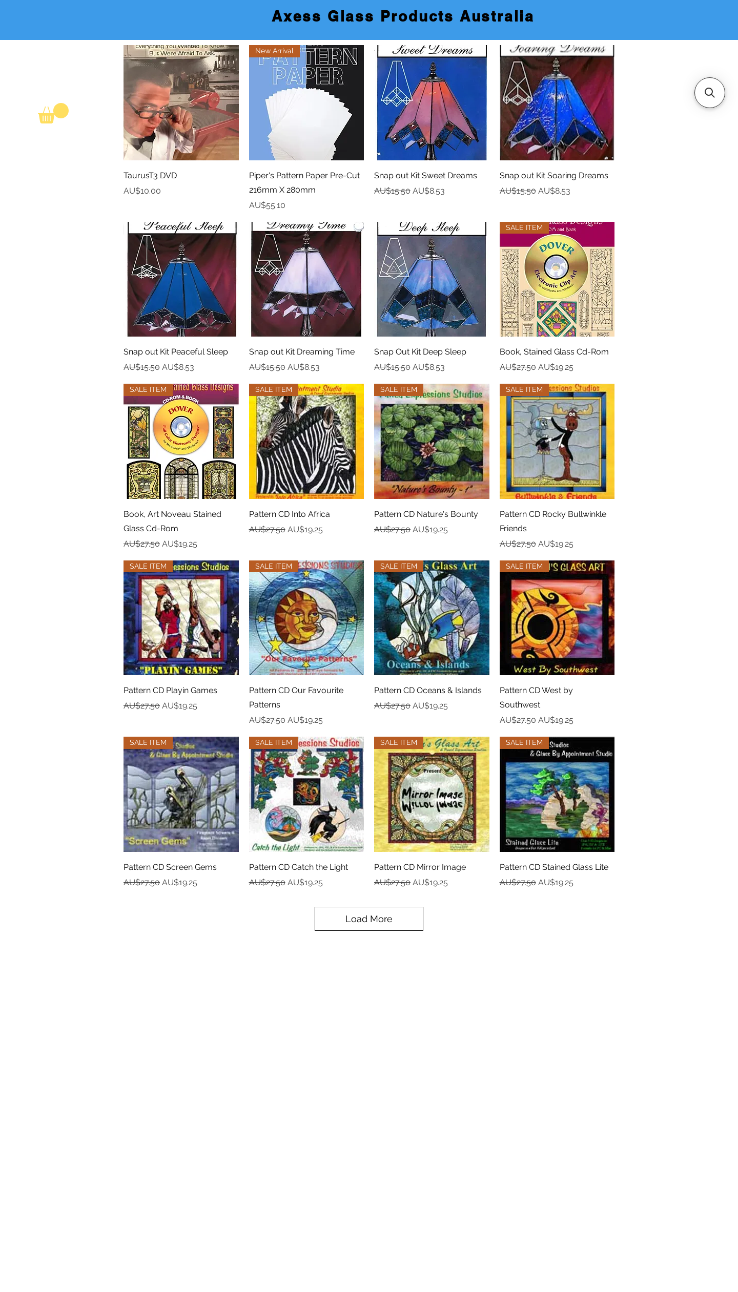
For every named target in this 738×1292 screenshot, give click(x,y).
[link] (53, 113)
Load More (369, 918)
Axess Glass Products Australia (403, 16)
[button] (709, 92)
